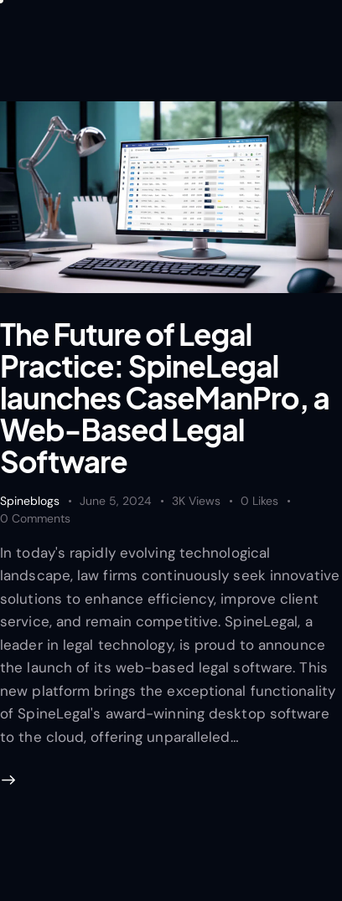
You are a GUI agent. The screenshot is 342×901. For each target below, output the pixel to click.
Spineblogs (30, 500)
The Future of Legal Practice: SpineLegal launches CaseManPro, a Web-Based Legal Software (164, 398)
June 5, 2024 (116, 500)
